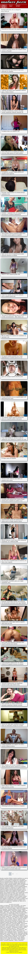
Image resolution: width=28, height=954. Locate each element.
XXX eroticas (14, 939)
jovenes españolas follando (20, 886)
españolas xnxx (23, 880)
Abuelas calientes (21, 938)
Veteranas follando (12, 909)
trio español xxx (7, 902)
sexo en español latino (9, 897)
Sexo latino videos (9, 906)
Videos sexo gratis (19, 912)
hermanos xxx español (19, 885)
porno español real (20, 892)
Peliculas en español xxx (18, 929)
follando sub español (18, 881)
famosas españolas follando (6, 881)
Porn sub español (21, 914)
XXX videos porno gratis (10, 908)
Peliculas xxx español (17, 921)
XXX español (21, 936)
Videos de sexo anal (17, 935)
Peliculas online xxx (11, 928)
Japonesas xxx (3, 917)
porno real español (8, 896)
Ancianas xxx (11, 917)
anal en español (9, 879)
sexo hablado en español (6, 898)
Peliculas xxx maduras (5, 934)
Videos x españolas (19, 940)
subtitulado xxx (15, 901)
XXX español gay (10, 912)
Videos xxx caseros (18, 917)
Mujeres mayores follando (11, 936)
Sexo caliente (13, 911)
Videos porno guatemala (22, 908)
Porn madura (9, 918)
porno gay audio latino (13, 893)
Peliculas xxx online (11, 930)
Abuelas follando (7, 910)
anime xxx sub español (5, 880)
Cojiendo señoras (23, 916)
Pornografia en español (17, 927)
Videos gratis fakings (22, 933)
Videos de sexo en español (13, 2)
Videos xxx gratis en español (12, 924)
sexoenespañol (9, 899)
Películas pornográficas (18, 915)
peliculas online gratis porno (15, 889)
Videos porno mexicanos (5, 923)
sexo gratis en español (20, 897)
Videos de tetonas (12, 938)
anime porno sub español (19, 879)
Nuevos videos (10, 6)
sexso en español (18, 899)
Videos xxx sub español (5, 927)
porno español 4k (13, 891)
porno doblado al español (15, 890)
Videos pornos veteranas (6, 921)
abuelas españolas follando (6, 878)
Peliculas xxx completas (16, 934)
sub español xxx (8, 901)
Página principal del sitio (4, 6)
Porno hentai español (11, 926)
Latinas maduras (8, 935)
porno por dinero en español (11, 895)
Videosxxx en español (5, 939)
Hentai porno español (16, 910)
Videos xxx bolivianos (5, 905)
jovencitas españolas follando (7, 886)
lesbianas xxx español (16, 887)
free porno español (13, 883)
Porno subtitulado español (11, 932)
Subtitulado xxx (21, 922)
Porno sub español (15, 905)
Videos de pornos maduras (11, 920)
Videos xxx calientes (17, 918)
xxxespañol (20, 932)
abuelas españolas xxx (18, 878)
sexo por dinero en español (18, 898)
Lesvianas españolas (9, 940)
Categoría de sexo (18, 6)
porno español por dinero (9, 892)
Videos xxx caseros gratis (6, 929)
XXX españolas (3, 909)
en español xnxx (15, 880)
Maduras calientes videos (11, 922)
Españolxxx (6, 911)
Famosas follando (16, 923)
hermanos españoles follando (7, 885)
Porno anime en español (22, 926)
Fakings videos (15, 916)
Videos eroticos (3, 938)
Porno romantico (12, 914)
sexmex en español (18, 896)
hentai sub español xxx (22, 884)
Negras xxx (8, 916)
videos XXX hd (21, 920)
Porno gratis (3, 912)
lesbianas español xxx (5, 887)
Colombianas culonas (12, 933)
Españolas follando (21, 911)
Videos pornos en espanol (6, 915)
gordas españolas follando (10, 884)
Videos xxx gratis (20, 928)
